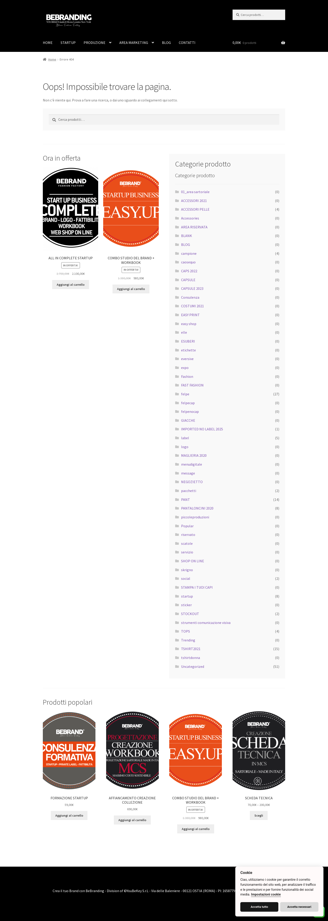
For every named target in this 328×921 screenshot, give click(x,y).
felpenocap (190, 411)
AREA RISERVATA (194, 227)
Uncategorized (192, 666)
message (188, 473)
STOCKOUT (190, 613)
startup (187, 596)
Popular (187, 526)
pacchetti (188, 490)
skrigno (187, 570)
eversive (187, 358)
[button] (9, 911)
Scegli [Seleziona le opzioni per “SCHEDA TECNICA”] (258, 815)
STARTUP (68, 42)
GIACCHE (188, 420)
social (185, 578)
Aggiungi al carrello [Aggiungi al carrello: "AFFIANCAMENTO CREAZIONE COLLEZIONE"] (132, 820)
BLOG (166, 42)
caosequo (188, 262)
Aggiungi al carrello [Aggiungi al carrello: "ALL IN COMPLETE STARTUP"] (71, 285)
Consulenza (190, 297)
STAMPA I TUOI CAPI (197, 587)
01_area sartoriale (195, 191)
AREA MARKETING (133, 42)
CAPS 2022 (189, 271)
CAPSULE (188, 280)
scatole (187, 543)
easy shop (188, 323)
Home (52, 59)
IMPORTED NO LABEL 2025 (202, 429)
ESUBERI (188, 341)
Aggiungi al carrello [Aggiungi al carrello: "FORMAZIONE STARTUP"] (69, 815)
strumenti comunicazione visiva (206, 622)
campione (189, 253)
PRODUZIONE (94, 42)
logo (184, 446)
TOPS (185, 631)
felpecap (188, 403)
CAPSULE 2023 (192, 288)
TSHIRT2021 (190, 648)
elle (184, 332)
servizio (187, 552)
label (185, 438)
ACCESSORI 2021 (194, 200)
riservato (188, 534)
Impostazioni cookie (266, 894)
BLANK (186, 235)
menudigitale (191, 464)
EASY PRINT (190, 315)
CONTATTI (187, 42)
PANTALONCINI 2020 (197, 508)
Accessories (190, 218)
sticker (186, 605)
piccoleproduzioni (195, 517)
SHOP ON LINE (192, 561)
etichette (188, 350)
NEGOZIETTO (192, 481)
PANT (185, 499)
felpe (185, 394)
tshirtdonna (190, 657)
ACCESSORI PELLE (195, 209)
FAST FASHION (192, 385)
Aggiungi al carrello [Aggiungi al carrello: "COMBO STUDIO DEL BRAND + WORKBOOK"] (131, 289)
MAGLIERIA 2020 (194, 455)
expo (185, 367)
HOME (48, 42)
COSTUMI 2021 (192, 306)
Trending (188, 640)
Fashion (187, 376)
